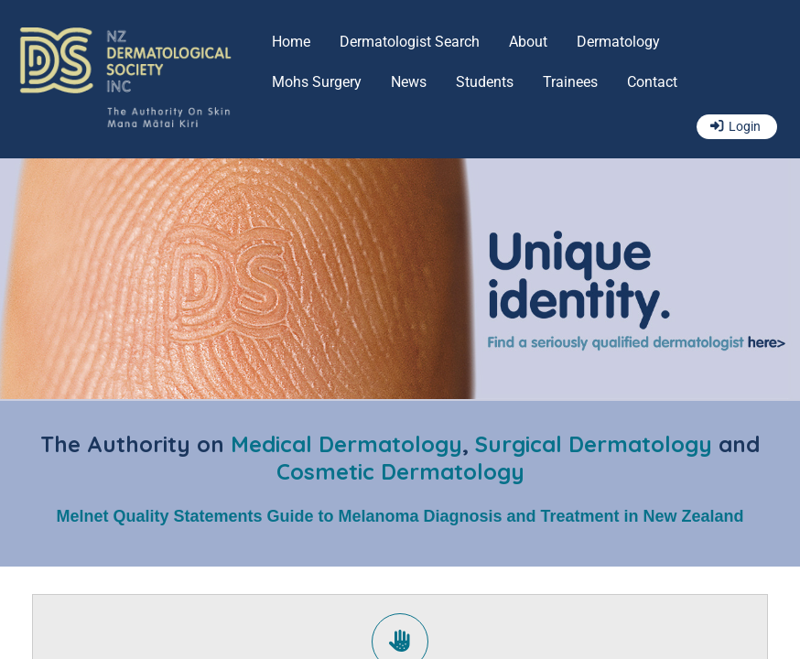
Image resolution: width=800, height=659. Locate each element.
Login (745, 127)
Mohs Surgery (317, 82)
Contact (652, 82)
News (409, 82)
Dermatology (618, 41)
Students (485, 82)
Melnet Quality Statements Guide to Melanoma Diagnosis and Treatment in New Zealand (399, 516)
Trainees (570, 82)
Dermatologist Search (410, 41)
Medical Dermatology (346, 444)
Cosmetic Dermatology (400, 471)
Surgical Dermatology (593, 444)
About (528, 41)
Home (291, 41)
